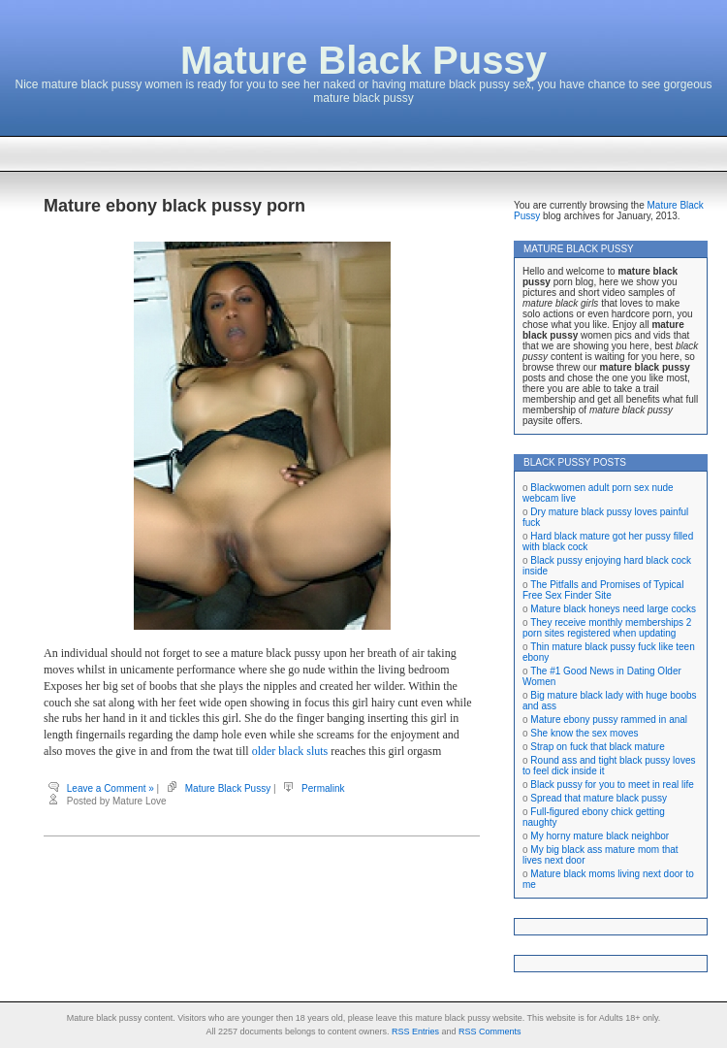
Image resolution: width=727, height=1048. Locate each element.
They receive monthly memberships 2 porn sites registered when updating (606, 628)
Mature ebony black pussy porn (174, 205)
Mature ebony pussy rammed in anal (608, 719)
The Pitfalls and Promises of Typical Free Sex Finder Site (602, 590)
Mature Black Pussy (363, 60)
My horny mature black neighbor (599, 836)
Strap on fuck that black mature (597, 746)
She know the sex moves (584, 733)
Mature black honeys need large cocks (613, 609)
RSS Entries (415, 1031)
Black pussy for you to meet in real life (611, 784)
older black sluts (290, 751)
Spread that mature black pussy (598, 798)
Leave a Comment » (110, 788)
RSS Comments (490, 1031)
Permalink (322, 788)
